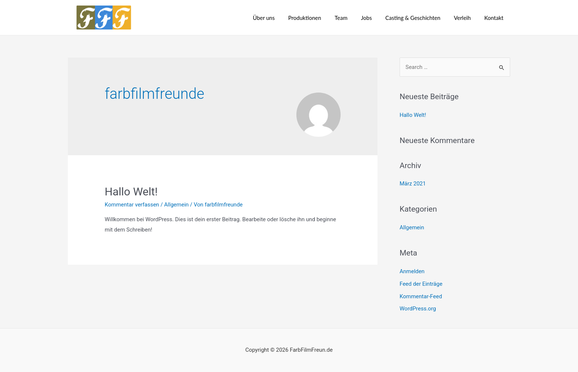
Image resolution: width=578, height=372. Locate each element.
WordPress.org (418, 308)
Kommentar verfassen (132, 204)
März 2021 (413, 183)
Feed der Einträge (421, 284)
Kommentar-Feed (421, 296)
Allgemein (176, 204)
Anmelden (412, 271)
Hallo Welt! (131, 191)
